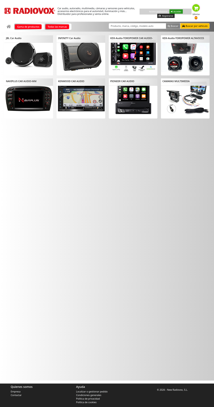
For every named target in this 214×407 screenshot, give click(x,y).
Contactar (16, 395)
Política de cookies (86, 402)
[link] (9, 26)
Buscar (173, 26)
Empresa (16, 391)
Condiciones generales (88, 395)
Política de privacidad (88, 398)
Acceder (176, 11)
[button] (196, 18)
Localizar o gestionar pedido (92, 391)
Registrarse (166, 15)
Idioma (196, 14)
